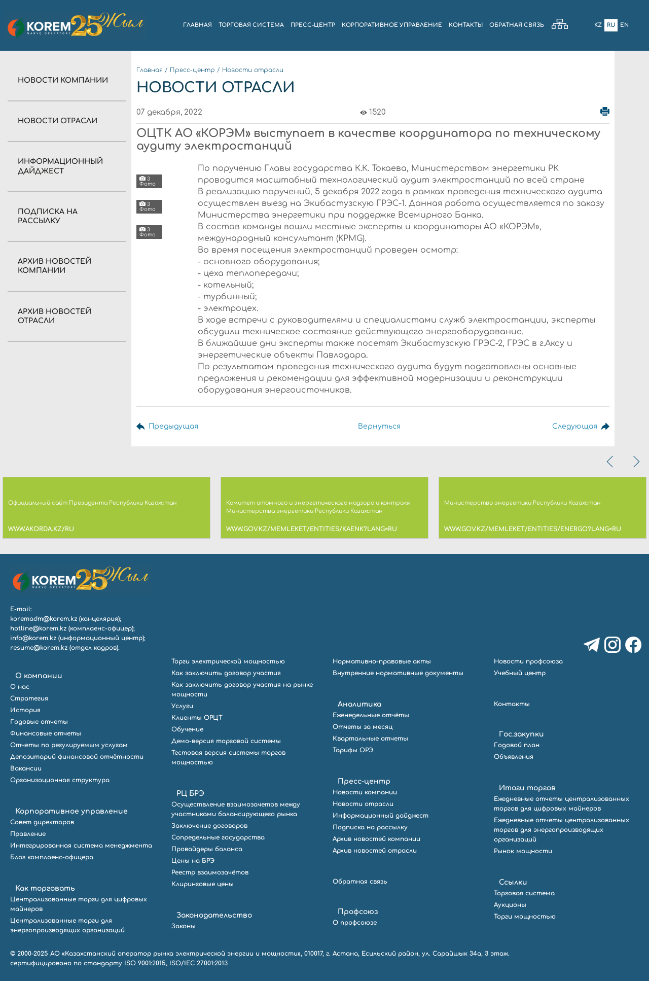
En (624, 25)
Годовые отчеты (39, 721)
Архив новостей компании (376, 839)
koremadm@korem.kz (43, 618)
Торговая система (524, 893)
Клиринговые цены (202, 884)
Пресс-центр (192, 70)
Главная (149, 70)
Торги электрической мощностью (228, 661)
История (25, 710)
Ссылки (513, 882)
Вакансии (26, 768)
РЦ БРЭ (190, 793)
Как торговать (45, 888)
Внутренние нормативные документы (398, 673)
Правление (28, 833)
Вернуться (379, 426)
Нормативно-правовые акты (382, 661)
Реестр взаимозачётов (209, 872)
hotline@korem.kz (38, 628)
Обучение (187, 729)
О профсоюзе (355, 922)
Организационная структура (60, 780)
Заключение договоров (209, 825)
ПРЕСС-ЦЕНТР (313, 25)
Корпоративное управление (71, 811)
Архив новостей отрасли (375, 850)
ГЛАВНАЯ (197, 25)
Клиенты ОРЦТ (197, 717)
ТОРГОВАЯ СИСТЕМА (251, 25)
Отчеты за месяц (362, 726)
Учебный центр (520, 673)
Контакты (512, 704)
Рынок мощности (523, 851)
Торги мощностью (525, 916)
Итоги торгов (527, 788)
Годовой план (516, 745)
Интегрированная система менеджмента (81, 845)
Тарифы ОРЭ (353, 750)
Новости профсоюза (528, 661)
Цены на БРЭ (192, 860)
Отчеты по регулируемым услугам (69, 745)
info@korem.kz (33, 638)
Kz (598, 25)
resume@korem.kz (38, 647)
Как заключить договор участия (226, 673)
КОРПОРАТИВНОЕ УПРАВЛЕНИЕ (392, 25)
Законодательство (214, 915)
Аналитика (359, 704)
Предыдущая (173, 426)
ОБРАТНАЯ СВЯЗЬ (516, 25)
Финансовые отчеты (45, 733)
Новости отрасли (57, 121)
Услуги (182, 706)
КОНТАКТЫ (466, 25)
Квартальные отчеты (370, 738)
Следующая (574, 426)
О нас (19, 686)
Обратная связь (360, 881)
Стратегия (29, 698)
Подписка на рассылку (370, 827)
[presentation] (611, 461)
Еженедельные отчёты (371, 715)
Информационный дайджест (380, 815)
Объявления (513, 756)
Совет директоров (42, 822)
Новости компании (63, 80)
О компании (38, 676)
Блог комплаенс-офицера (51, 857)
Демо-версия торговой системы (226, 741)
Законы (183, 926)
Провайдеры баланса (206, 849)
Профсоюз (358, 912)
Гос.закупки (521, 734)
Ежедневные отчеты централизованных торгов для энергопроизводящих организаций (561, 830)
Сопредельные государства (218, 837)
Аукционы (510, 904)
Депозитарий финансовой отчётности (76, 756)
